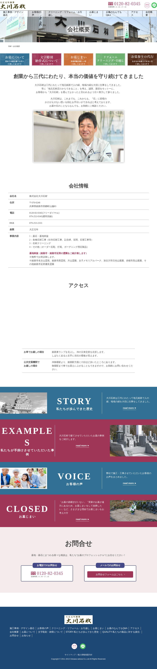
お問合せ (14, 635)
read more (128, 408)
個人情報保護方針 (85, 655)
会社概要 (149, 13)
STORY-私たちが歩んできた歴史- (83, 632)
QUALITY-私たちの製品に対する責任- (121, 632)
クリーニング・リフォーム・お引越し (65, 13)
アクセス (134, 13)
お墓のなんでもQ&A (114, 13)
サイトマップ (70, 655)
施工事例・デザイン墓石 (13, 13)
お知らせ (26, 635)
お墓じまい (93, 13)
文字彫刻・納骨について (50, 632)
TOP (9, 46)
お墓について (28, 632)
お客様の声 (36, 13)
